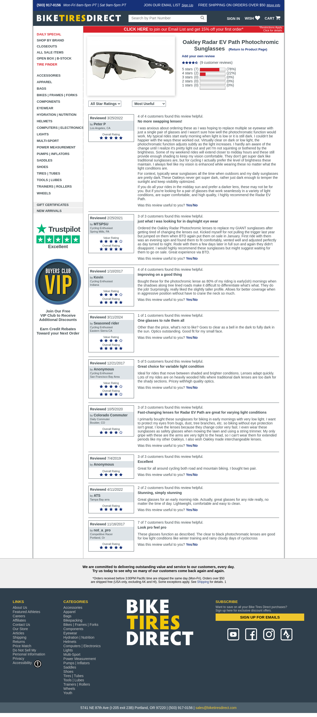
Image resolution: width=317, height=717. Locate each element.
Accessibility (27, 662)
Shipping (203, 582)
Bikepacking (73, 620)
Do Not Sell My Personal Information (29, 652)
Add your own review (198, 56)
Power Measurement (56, 147)
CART (273, 18)
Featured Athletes (26, 612)
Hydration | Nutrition (57, 115)
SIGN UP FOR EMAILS (260, 617)
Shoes (42, 167)
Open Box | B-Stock (54, 58)
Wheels (44, 193)
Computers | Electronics (60, 128)
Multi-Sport (48, 141)
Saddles (44, 160)
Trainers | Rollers (54, 186)
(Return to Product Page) (248, 49)
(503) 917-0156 (49, 5)
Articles (18, 633)
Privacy (18, 658)
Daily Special (49, 34)
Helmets (44, 121)
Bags (41, 88)
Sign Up (187, 5)
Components (48, 101)
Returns (19, 642)
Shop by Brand (50, 40)
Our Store (20, 629)
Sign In (233, 19)
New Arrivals (49, 211)
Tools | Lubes (49, 180)
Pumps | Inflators (53, 154)
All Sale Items (50, 52)
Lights (43, 134)
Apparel (44, 82)
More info (273, 5)
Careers (19, 616)
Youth (68, 693)
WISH (253, 18)
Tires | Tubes (48, 173)
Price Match (22, 646)
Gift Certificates (53, 205)
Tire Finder (47, 64)
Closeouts (47, 46)
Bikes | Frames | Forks (57, 95)
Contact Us (21, 625)
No (195, 205)
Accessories (49, 75)
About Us (20, 607)
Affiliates (19, 620)
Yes (189, 205)
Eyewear (45, 108)
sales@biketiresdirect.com (216, 708)
